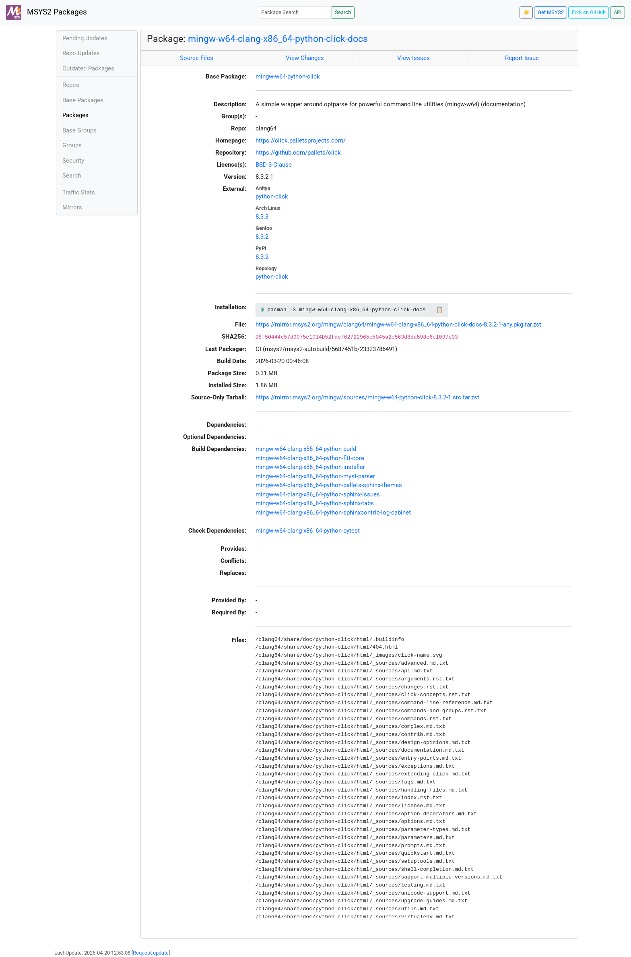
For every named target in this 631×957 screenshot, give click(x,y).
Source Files (196, 58)
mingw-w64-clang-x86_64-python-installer (310, 467)
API (618, 12)
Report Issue (522, 58)
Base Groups (79, 130)
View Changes (305, 58)
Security (73, 160)
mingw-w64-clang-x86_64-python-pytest (308, 530)
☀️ (526, 12)
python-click (272, 196)
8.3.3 (262, 216)
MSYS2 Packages (46, 12)
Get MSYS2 (551, 12)
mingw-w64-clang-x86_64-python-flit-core (310, 458)
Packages (75, 115)
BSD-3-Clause (274, 164)
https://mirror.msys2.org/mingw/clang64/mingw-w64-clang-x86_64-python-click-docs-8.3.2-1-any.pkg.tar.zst (398, 324)
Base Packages (82, 100)
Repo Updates (81, 53)
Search (343, 12)
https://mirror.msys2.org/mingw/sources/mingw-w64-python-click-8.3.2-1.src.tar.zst (367, 397)
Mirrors (72, 207)
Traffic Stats (78, 192)
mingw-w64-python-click (288, 76)
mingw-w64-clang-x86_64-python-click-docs (278, 38)
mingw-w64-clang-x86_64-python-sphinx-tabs (315, 503)
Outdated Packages (88, 68)
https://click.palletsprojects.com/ (301, 140)
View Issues (413, 58)
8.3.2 (262, 236)
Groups (72, 145)
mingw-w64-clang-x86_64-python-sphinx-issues (318, 494)
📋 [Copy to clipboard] (439, 310)
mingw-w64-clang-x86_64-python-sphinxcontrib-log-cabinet (333, 512)
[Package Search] (295, 12)
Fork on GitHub (589, 12)
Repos (70, 85)
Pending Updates (84, 38)
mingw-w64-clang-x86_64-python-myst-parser (315, 476)
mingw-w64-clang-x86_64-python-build (306, 449)
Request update (151, 953)
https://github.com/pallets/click (298, 152)
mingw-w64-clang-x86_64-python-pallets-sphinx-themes (329, 485)
